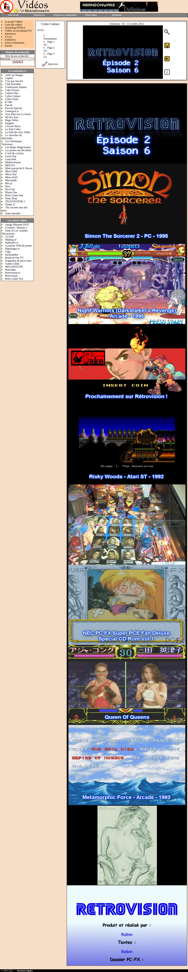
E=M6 (8, 102)
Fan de (8, 105)
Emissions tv (39, 15)
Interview (53, 64)
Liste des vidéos (13, 24)
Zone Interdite (12, 213)
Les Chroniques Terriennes (11, 143)
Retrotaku (10, 269)
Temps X (10, 204)
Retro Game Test (14, 278)
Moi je (8, 183)
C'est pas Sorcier (14, 81)
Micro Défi (11, 171)
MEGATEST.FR (14, 266)
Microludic (11, 180)
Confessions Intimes (16, 87)
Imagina (9, 123)
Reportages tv (12, 248)
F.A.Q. (8, 36)
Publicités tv (11, 242)
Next (7, 186)
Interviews (10, 33)
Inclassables (11, 254)
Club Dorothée (13, 84)
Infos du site (13, 15)
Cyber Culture (12, 96)
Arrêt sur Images (14, 75)
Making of (10, 239)
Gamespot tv (12, 111)
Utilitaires (10, 39)
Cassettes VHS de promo (18, 245)
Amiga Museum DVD (17, 224)
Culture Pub (11, 93)
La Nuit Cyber (12, 129)
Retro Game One (14, 195)
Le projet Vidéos (13, 21)
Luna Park (10, 159)
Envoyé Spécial (13, 108)
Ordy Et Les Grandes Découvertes (14, 232)
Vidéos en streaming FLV (18, 30)
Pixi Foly (10, 189)
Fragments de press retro (18, 260)
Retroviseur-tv (12, 272)
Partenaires (117, 15)
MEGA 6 (10, 165)
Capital (9, 78)
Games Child (12, 263)
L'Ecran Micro (13, 126)
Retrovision (11, 275)
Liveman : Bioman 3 (16, 227)
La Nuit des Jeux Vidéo (17, 132)
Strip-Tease (11, 198)
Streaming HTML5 (15, 27)
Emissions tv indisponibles (65, 15)
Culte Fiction (12, 90)
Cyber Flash (11, 99)
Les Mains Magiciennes (18, 147)
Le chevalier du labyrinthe (11, 137)
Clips (8, 251)
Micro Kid (10, 174)
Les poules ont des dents (18, 150)
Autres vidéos (91, 15)
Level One (10, 156)
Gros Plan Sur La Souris (18, 114)
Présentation (50, 38)
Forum (8, 45)
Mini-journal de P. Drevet (18, 168)
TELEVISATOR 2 (15, 201)
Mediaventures (13, 162)
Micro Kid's (11, 177)
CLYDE (9, 236)
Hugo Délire (11, 120)
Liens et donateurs (14, 42)
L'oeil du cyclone (14, 153)
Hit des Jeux (11, 117)
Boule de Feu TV (14, 257)
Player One (11, 192)
